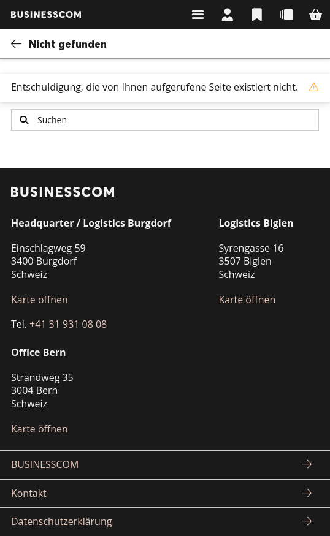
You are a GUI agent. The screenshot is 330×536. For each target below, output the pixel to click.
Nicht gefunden (68, 43)
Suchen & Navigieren (197, 14)
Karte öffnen (39, 299)
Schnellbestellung (286, 14)
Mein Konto (227, 14)
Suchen (24, 120)
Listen (256, 14)
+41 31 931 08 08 (68, 324)
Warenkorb (315, 14)
